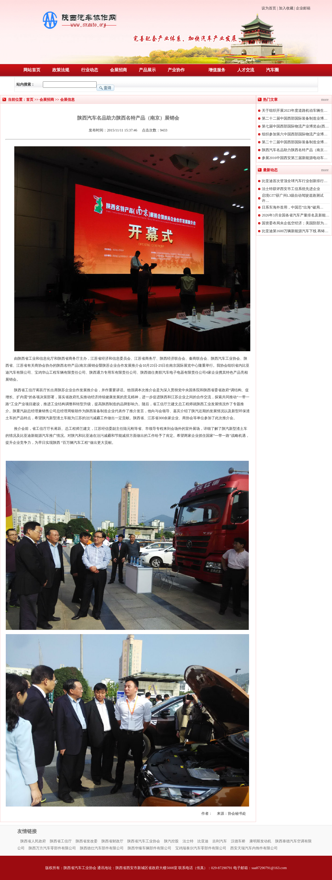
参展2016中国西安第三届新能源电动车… (294, 158)
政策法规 (60, 70)
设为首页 (269, 8)
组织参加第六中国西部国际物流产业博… (294, 134)
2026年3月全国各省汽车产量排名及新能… (295, 215)
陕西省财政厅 (112, 841)
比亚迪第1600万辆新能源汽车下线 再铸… (295, 231)
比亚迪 (202, 841)
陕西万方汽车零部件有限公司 (52, 848)
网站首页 (31, 70)
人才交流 (245, 70)
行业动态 (89, 70)
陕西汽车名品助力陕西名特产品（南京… (294, 150)
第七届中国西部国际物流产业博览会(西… (295, 126)
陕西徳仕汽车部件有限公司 (102, 848)
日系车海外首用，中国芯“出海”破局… (292, 207)
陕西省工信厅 (61, 841)
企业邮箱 (303, 8)
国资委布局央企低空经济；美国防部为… (294, 223)
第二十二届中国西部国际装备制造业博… (294, 118)
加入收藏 (286, 8)
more (325, 99)
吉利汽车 (219, 841)
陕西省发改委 (87, 841)
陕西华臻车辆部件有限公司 (149, 848)
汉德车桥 (238, 841)
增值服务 (216, 70)
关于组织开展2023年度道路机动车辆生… (294, 110)
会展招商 (118, 70)
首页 (29, 99)
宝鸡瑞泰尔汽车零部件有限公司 (200, 848)
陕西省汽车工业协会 (143, 841)
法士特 (188, 841)
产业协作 (176, 70)
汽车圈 (272, 70)
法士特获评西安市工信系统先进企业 (291, 189)
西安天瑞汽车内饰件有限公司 (254, 848)
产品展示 (147, 70)
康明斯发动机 (260, 841)
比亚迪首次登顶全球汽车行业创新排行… (294, 181)
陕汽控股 (171, 841)
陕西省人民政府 (33, 841)
